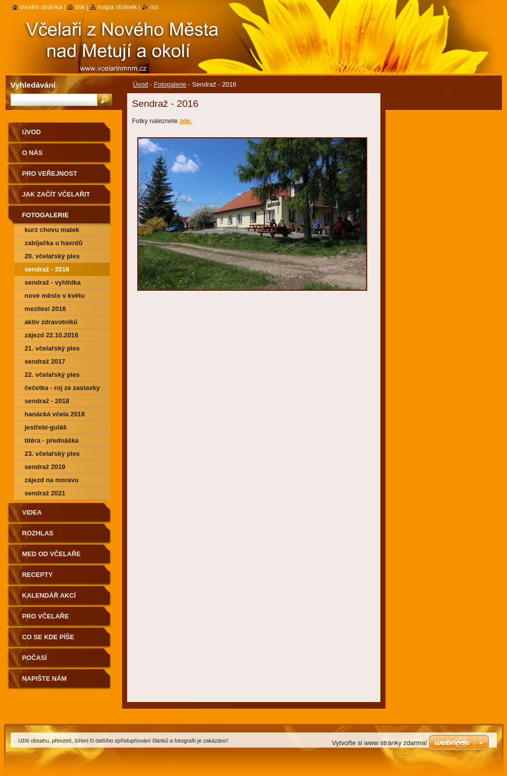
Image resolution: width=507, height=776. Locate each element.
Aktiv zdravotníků (51, 322)
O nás (32, 153)
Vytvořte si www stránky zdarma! (379, 743)
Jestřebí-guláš (46, 427)
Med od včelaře (51, 554)
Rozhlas (38, 533)
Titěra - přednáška (52, 440)
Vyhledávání (33, 85)
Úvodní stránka (41, 7)
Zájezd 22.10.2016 (52, 335)
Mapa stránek (117, 7)
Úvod (140, 84)
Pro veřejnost (49, 173)
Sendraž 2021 (45, 493)
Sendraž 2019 (45, 467)
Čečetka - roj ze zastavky (62, 388)
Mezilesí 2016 (45, 309)
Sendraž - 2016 (47, 269)
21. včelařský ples (52, 348)
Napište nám (44, 678)
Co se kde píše (48, 637)
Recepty (37, 574)
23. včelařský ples (52, 453)
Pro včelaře (45, 616)
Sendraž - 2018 (47, 401)
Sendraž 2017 (45, 361)
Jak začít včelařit (56, 194)
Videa (32, 512)
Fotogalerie (170, 84)
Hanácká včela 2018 (55, 414)
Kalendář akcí (49, 595)
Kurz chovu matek (52, 230)
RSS (154, 7)
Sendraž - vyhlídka (53, 282)
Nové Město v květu (55, 295)
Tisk (80, 7)
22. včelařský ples (52, 374)
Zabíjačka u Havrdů (54, 243)
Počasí (34, 658)
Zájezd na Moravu (52, 480)
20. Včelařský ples (52, 256)
